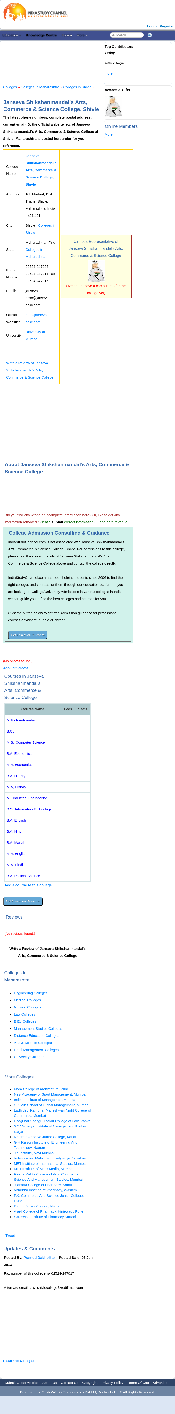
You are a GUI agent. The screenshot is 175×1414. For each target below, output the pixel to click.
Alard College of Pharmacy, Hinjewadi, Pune (48, 1211)
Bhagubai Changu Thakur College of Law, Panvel (52, 1121)
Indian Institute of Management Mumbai (45, 1100)
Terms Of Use (138, 1383)
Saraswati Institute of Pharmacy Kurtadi (45, 1217)
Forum (67, 35)
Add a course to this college (28, 885)
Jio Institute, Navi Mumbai (34, 1153)
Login (152, 26)
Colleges (10, 87)
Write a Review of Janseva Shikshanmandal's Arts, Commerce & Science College (29, 370)
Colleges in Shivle (77, 87)
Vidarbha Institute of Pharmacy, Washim (45, 1190)
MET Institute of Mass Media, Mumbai (43, 1169)
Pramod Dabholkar (39, 1257)
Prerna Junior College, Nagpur (38, 1206)
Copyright (89, 1383)
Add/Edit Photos (16, 668)
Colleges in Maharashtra (40, 87)
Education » (11, 35)
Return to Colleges (18, 1361)
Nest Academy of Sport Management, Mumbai (50, 1094)
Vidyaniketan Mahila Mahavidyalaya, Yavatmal (50, 1158)
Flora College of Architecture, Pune (41, 1089)
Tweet (10, 1235)
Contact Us (69, 1383)
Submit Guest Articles (21, 1383)
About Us (49, 1383)
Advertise (160, 1383)
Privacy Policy (112, 1383)
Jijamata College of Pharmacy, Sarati (43, 1185)
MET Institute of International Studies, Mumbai (50, 1164)
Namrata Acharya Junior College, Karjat (45, 1137)
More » (82, 35)
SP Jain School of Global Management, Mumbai (51, 1105)
